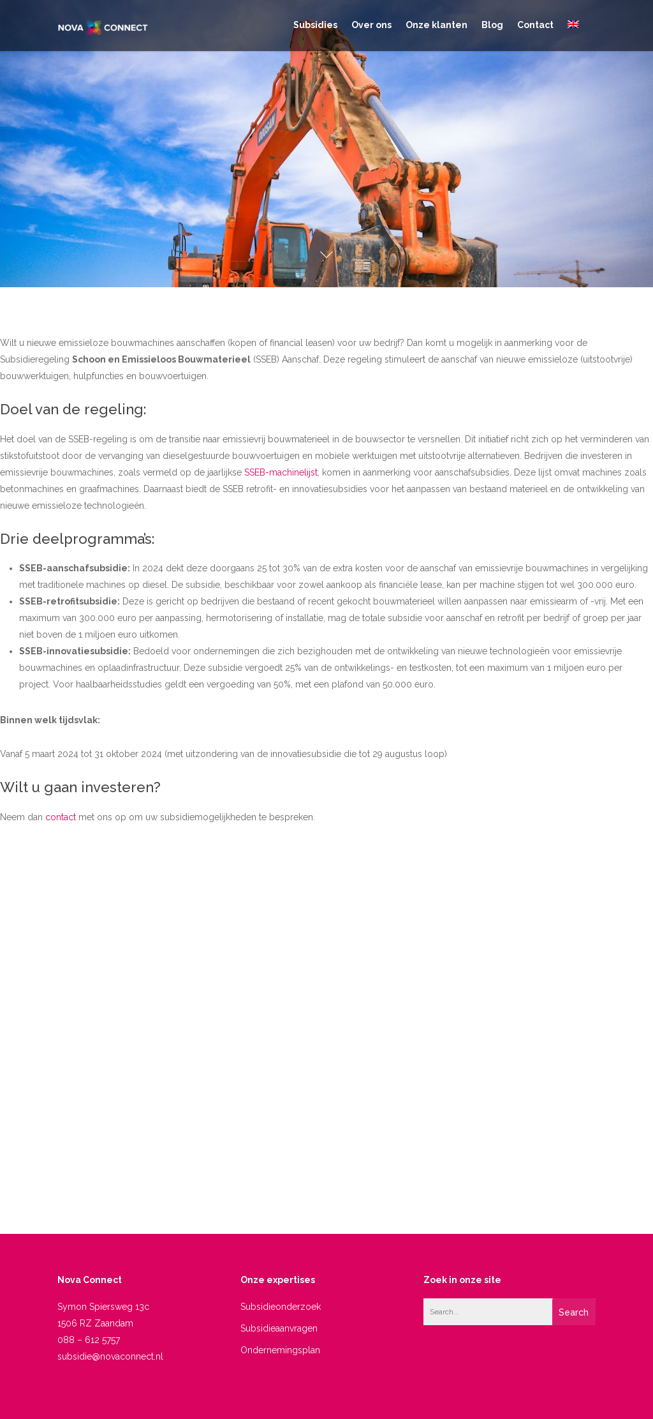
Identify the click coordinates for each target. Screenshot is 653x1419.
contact (60, 817)
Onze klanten (436, 25)
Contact (535, 25)
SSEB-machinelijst (281, 472)
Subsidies (315, 25)
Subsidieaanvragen (279, 1328)
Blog (492, 25)
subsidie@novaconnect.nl (110, 1356)
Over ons (371, 25)
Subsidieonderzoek (280, 1307)
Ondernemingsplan (280, 1350)
